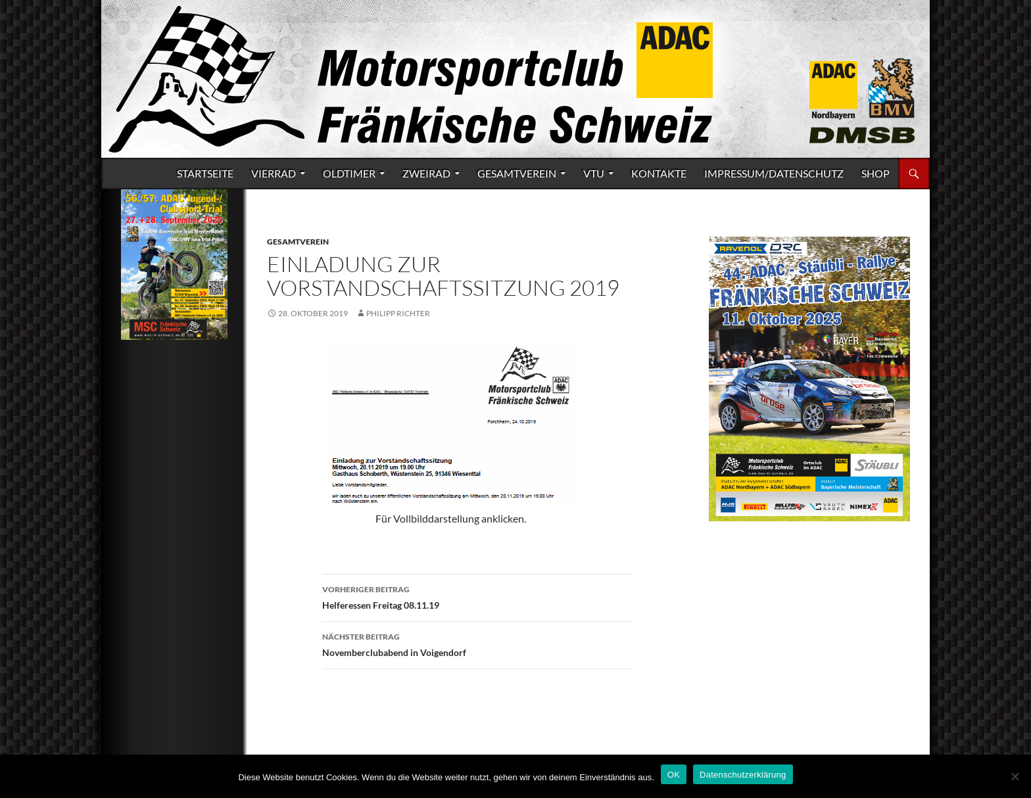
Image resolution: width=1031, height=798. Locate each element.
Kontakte (658, 173)
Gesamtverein (516, 173)
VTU (593, 173)
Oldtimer (349, 173)
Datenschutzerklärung (743, 775)
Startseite (205, 173)
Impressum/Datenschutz (774, 173)
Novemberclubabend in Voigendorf (478, 643)
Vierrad (273, 173)
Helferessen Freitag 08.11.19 (478, 596)
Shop (875, 173)
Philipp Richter (398, 313)
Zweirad (426, 173)
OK (673, 775)
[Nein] (1014, 776)
